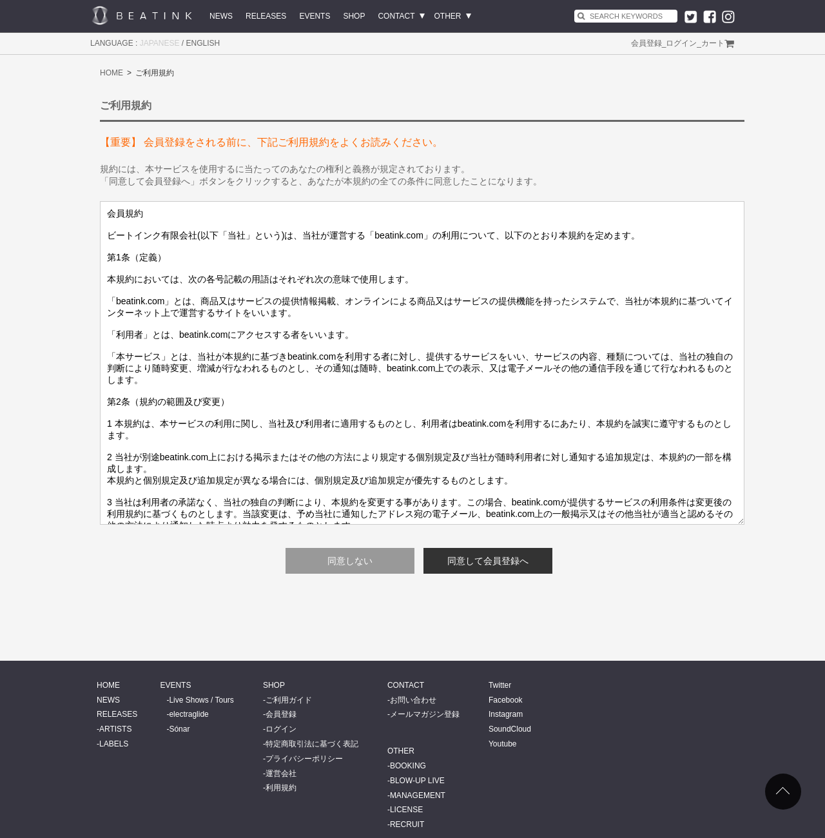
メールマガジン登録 (425, 714)
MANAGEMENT (417, 795)
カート (712, 43)
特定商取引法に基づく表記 (312, 743)
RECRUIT (407, 824)
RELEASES (266, 16)
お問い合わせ (413, 700)
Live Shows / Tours (201, 700)
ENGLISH (203, 43)
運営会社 (281, 773)
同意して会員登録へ (488, 561)
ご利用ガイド (289, 700)
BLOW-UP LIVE (417, 780)
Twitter (500, 685)
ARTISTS (115, 729)
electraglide (188, 714)
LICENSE (406, 809)
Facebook (506, 700)
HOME (111, 72)
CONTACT (396, 16)
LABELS (113, 743)
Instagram (506, 714)
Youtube (503, 743)
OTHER (447, 16)
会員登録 (646, 43)
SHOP (354, 16)
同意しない (350, 561)
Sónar (179, 729)
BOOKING (408, 765)
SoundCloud (510, 729)
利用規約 (281, 787)
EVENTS (314, 16)
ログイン (681, 43)
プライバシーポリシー (304, 758)
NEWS (221, 16)
